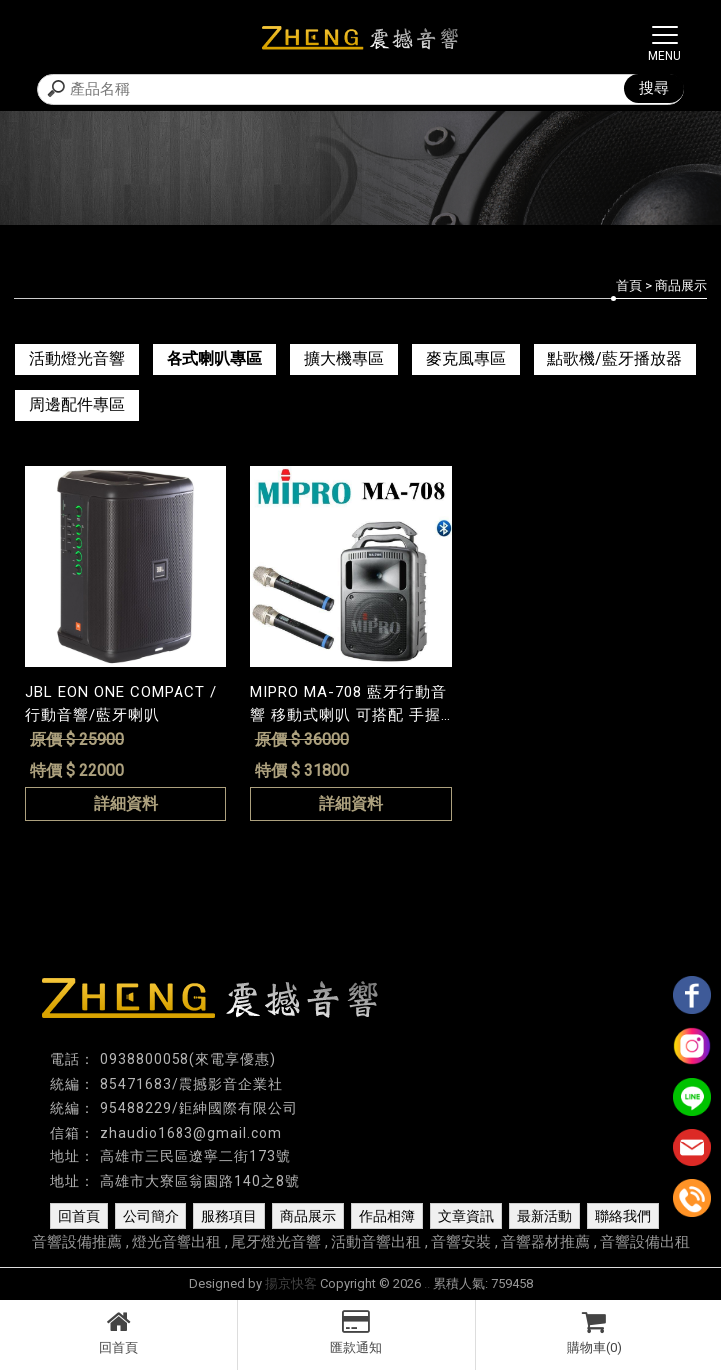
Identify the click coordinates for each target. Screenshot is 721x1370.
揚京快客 (291, 1283)
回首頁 (118, 1332)
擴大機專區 (344, 358)
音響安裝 (461, 1242)
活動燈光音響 (77, 358)
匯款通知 (357, 1332)
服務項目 (229, 1216)
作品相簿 (387, 1216)
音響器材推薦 (545, 1242)
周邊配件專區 (77, 404)
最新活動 (544, 1216)
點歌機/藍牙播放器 (614, 358)
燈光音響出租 (176, 1242)
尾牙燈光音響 (276, 1242)
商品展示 (308, 1216)
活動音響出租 (376, 1242)
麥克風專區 (466, 358)
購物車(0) (595, 1332)
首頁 (629, 285)
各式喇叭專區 (214, 358)
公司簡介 (151, 1216)
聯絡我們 (623, 1216)
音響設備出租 (645, 1242)
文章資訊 (466, 1216)
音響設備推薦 (77, 1242)
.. (427, 1283)
